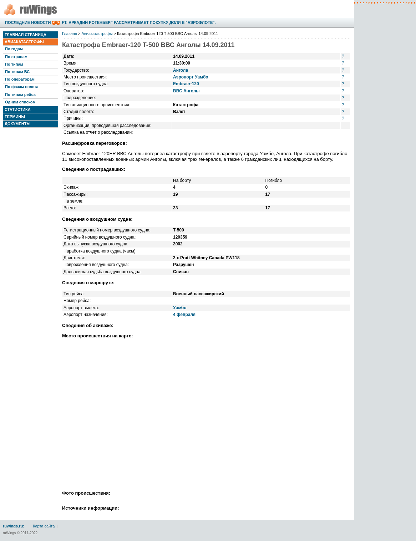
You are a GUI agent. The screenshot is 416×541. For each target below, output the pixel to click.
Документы (17, 124)
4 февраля (184, 314)
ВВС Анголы (186, 90)
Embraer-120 (186, 83)
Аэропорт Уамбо (190, 77)
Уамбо (180, 307)
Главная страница (25, 34)
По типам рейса (20, 94)
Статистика (18, 109)
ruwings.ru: (13, 526)
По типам (14, 64)
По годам (14, 49)
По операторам (20, 79)
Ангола (180, 70)
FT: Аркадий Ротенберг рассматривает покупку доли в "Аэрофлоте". (138, 22)
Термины (15, 116)
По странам (16, 57)
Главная (69, 33)
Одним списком (20, 102)
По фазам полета (22, 87)
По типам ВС (17, 72)
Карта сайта (44, 526)
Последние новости (28, 22)
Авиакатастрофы (24, 42)
